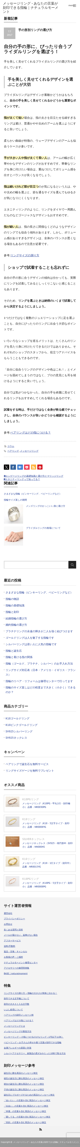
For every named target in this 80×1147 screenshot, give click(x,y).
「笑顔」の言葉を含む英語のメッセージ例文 (25, 1122)
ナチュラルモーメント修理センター (21, 962)
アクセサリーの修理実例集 (16, 968)
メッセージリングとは (14, 1026)
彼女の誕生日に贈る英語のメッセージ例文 (24, 1084)
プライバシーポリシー (14, 918)
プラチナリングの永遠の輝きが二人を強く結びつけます (39, 631)
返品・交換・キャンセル (15, 951)
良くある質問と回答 (13, 929)
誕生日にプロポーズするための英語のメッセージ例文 (29, 1094)
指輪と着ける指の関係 (19, 657)
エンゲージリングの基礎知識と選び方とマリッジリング (34, 475)
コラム (10, 446)
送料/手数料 (9, 946)
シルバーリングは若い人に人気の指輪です (31, 644)
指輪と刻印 (12, 612)
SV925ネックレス (16, 737)
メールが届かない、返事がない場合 (21, 935)
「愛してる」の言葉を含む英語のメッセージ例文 (27, 1116)
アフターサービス (12, 940)
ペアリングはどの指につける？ (30, 432)
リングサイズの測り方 (24, 255)
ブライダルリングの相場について (43, 527)
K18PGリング (30, 799)
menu (71, 5)
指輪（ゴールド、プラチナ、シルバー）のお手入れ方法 (41, 663)
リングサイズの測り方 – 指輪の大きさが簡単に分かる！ (30, 993)
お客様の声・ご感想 (13, 957)
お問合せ (8, 924)
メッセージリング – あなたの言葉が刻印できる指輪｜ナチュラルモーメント (46, 1142)
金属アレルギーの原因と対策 (17, 1047)
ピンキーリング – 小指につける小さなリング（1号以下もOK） (34, 1037)
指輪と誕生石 (14, 650)
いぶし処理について (13, 1009)
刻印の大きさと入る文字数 (16, 1004)
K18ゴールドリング (17, 718)
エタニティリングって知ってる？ (22, 479)
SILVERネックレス (33, 839)
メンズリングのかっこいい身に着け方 (45, 505)
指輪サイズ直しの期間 (15, 499)
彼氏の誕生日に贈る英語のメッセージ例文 (24, 1078)
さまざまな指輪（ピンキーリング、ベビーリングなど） (33, 493)
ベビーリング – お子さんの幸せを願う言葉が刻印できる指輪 (32, 1042)
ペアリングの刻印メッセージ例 (18, 1015)
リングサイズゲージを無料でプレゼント (30, 770)
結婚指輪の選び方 (16, 618)
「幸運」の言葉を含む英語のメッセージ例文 (25, 1111)
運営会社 (8, 913)
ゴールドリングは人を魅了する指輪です (30, 637)
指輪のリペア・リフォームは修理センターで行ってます (39, 681)
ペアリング (13, 450)
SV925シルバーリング (19, 731)
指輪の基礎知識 (15, 605)
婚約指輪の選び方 (16, 624)
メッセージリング (29, 450)
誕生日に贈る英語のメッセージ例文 (21, 1073)
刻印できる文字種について (16, 998)
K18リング (28, 819)
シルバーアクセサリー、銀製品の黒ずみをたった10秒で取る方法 (35, 1053)
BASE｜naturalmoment (16, 973)
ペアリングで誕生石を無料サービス (27, 764)
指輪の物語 (12, 599)
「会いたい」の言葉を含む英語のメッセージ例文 (27, 1100)
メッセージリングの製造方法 (17, 1031)
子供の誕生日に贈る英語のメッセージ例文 (24, 1089)
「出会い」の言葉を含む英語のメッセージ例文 (26, 1106)
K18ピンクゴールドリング (22, 725)
